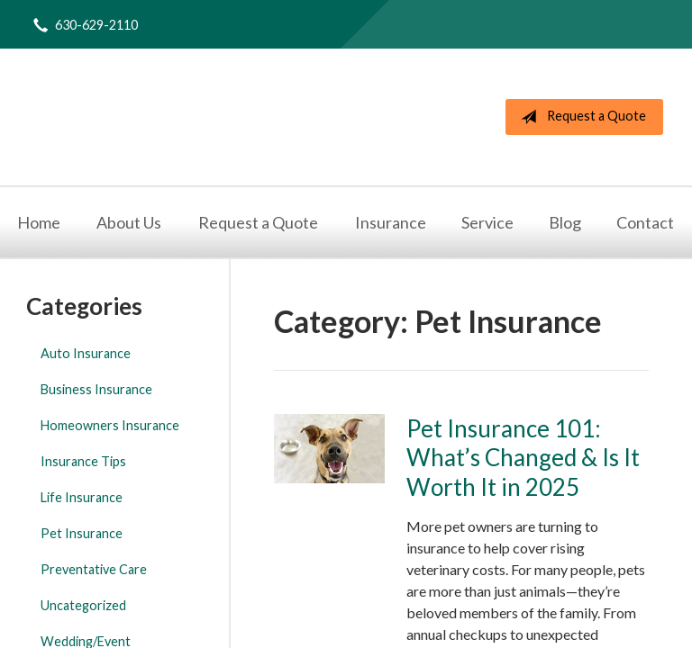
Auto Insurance (86, 353)
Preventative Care (94, 569)
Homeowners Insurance (110, 425)
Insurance (390, 222)
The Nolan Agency (254, 117)
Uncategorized (83, 605)
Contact (645, 222)
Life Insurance (82, 497)
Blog (565, 222)
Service (487, 222)
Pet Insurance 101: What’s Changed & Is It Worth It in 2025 (523, 457)
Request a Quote (580, 117)
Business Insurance (96, 389)
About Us (128, 222)
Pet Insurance (82, 533)
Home (38, 222)
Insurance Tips (83, 461)
